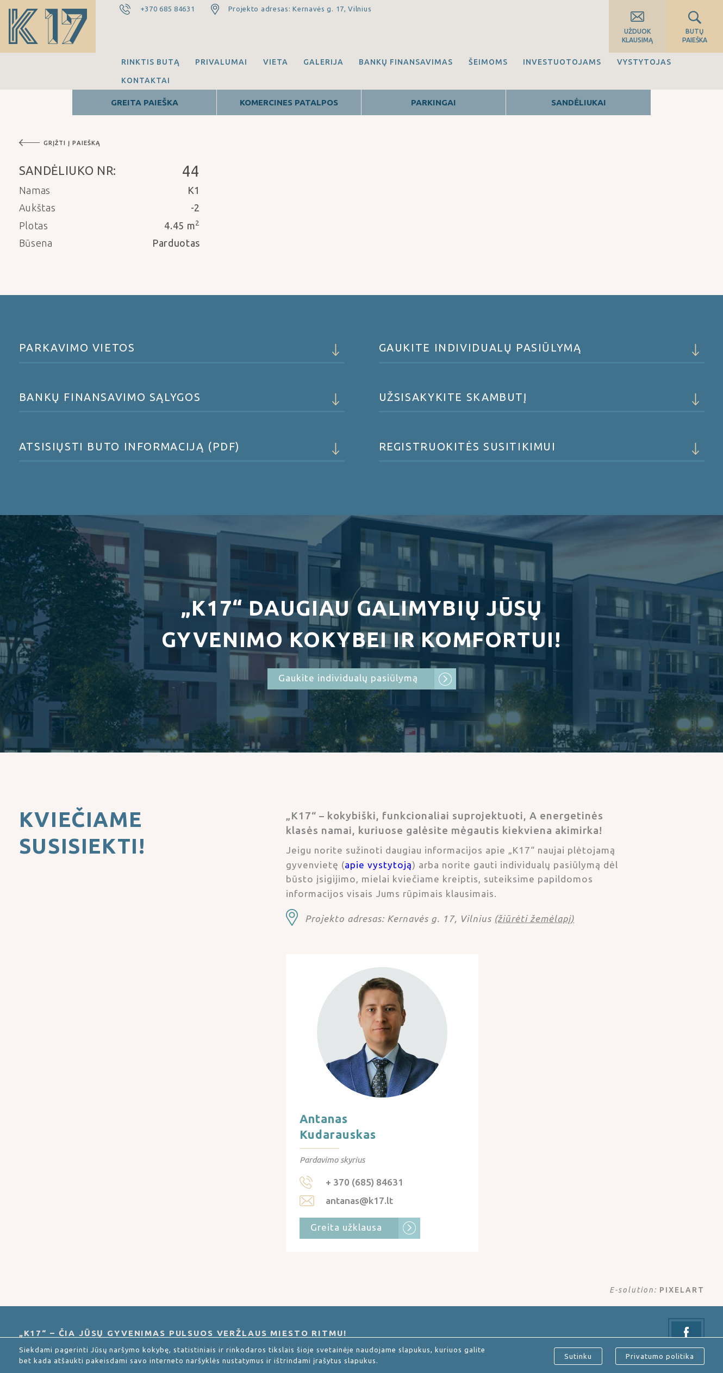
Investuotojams (562, 62)
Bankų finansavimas (406, 62)
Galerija (323, 62)
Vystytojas (644, 62)
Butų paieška (694, 35)
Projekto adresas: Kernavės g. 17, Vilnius (300, 8)
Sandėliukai (578, 102)
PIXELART (682, 1290)
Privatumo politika (660, 1356)
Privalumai (221, 62)
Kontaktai (145, 80)
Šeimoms (488, 62)
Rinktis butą (150, 62)
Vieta (275, 62)
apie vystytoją (378, 865)
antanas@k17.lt (359, 1200)
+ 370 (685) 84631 (364, 1182)
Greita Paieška (144, 102)
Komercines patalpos (289, 102)
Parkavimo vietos (182, 352)
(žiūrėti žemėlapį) (534, 918)
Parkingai (433, 102)
